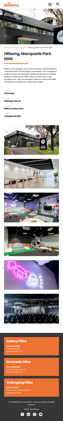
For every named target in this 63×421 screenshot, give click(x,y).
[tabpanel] (31, 174)
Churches (23, 47)
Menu (49, 4)
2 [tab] (31, 185)
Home (6, 47)
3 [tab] (34, 185)
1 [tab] (28, 185)
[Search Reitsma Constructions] (57, 4)
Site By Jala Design (31, 409)
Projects (14, 47)
